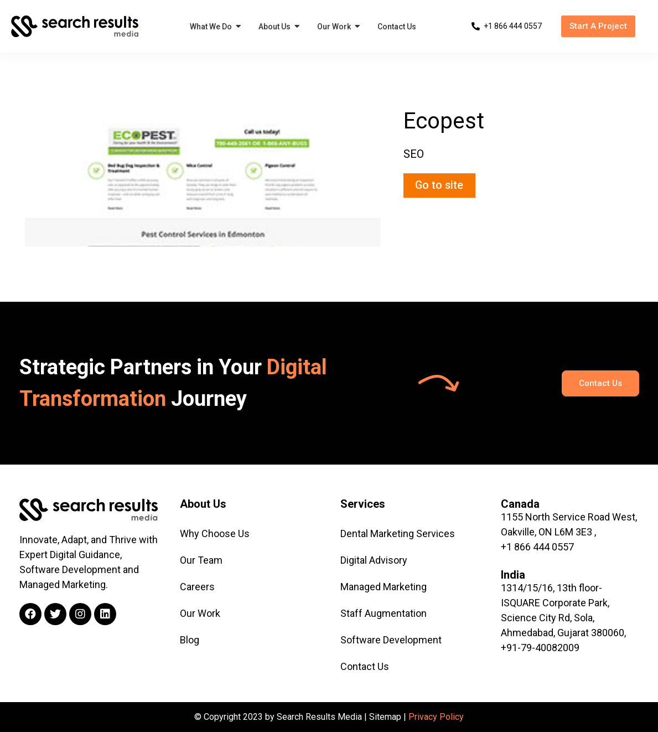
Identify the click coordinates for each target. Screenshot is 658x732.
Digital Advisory (373, 560)
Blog (189, 640)
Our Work (200, 613)
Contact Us (364, 666)
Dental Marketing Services (397, 533)
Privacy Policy (436, 717)
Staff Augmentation (383, 613)
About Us (203, 504)
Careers (197, 586)
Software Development (391, 640)
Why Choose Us (215, 533)
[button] (598, 26)
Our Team (201, 560)
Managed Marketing (383, 586)
